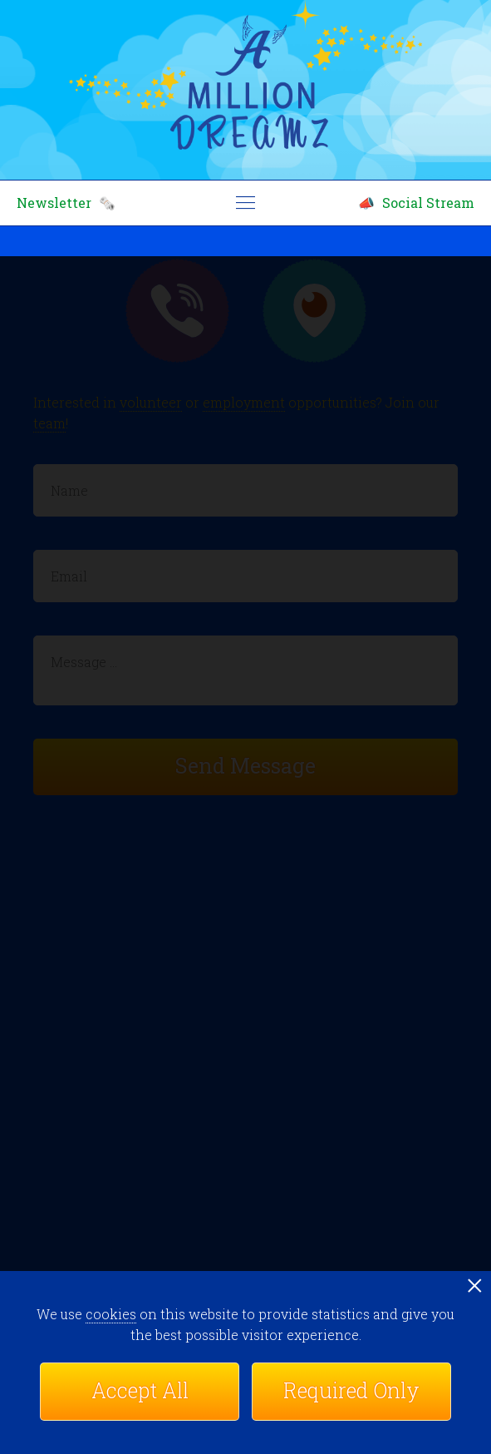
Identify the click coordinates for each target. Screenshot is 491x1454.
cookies (111, 1314)
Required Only (351, 1390)
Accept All (140, 1390)
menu (246, 203)
